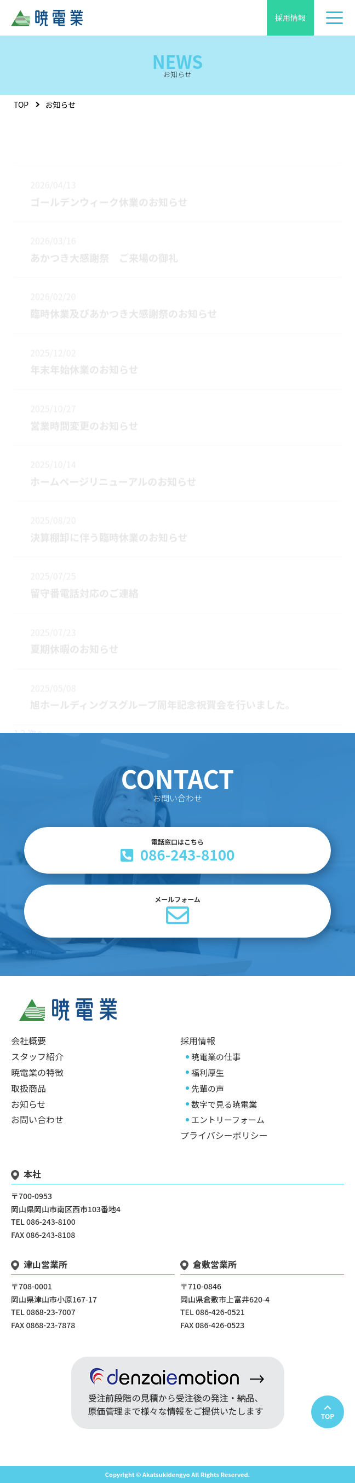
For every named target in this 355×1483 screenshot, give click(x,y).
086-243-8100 (177, 850)
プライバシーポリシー (224, 1135)
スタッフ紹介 (37, 1056)
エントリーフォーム (228, 1119)
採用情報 (290, 17)
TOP (21, 104)
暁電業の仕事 (216, 1056)
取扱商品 (28, 1088)
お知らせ (28, 1103)
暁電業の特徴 (37, 1072)
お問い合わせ (37, 1119)
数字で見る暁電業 (224, 1104)
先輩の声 (207, 1088)
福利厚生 (207, 1072)
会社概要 (28, 1040)
